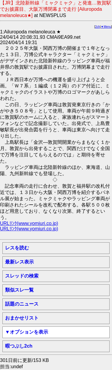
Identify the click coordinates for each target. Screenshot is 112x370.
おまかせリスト (22, 317)
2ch (97, 26)
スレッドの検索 (22, 275)
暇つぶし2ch (19, 346)
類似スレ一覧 (19, 289)
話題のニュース (22, 303)
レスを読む (17, 247)
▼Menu (106, 26)
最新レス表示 (19, 261)
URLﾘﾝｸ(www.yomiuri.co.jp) (29, 223)
